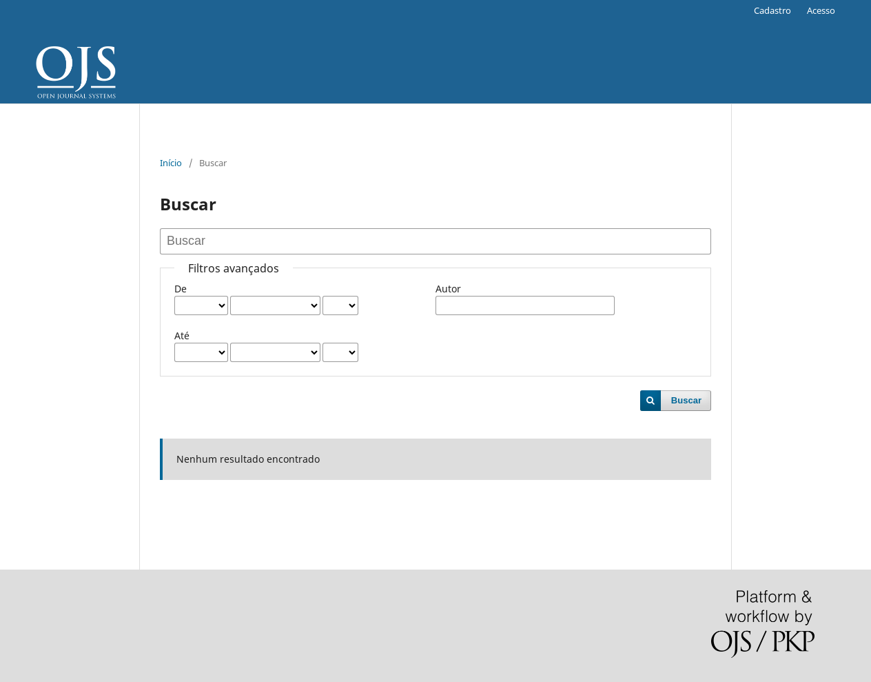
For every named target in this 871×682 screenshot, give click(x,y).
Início (171, 163)
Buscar (686, 400)
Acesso (821, 10)
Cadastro (772, 10)
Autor (448, 288)
